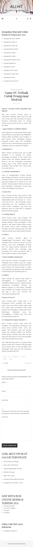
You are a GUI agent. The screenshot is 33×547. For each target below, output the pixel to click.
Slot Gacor (12, 67)
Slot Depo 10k (13, 45)
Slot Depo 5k (13, 42)
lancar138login (14, 461)
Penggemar (15, 356)
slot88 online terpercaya (16, 479)
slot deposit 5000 (9, 506)
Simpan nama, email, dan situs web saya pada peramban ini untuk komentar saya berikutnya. (15, 412)
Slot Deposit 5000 (14, 60)
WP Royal (22, 544)
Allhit (16, 6)
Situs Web (5, 400)
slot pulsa (6, 512)
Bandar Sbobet (13, 49)
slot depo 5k (13, 531)
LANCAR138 (14, 465)
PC (9, 356)
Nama (4, 382)
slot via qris (11, 475)
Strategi (23, 356)
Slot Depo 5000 (14, 74)
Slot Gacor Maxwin (14, 38)
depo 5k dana (17, 468)
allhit (6, 363)
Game (4, 356)
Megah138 (12, 63)
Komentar (5, 417)
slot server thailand (9, 508)
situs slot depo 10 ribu (16, 483)
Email (4, 391)
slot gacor (12, 472)
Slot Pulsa (12, 77)
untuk (10, 359)
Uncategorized (16, 89)
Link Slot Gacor (13, 70)
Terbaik (5, 359)
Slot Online (12, 52)
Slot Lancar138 (13, 81)
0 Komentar (28, 363)
